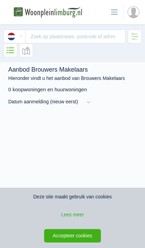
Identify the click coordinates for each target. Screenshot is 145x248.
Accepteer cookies (72, 235)
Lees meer (72, 214)
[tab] (135, 36)
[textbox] (75, 36)
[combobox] (64, 36)
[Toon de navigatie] (114, 12)
